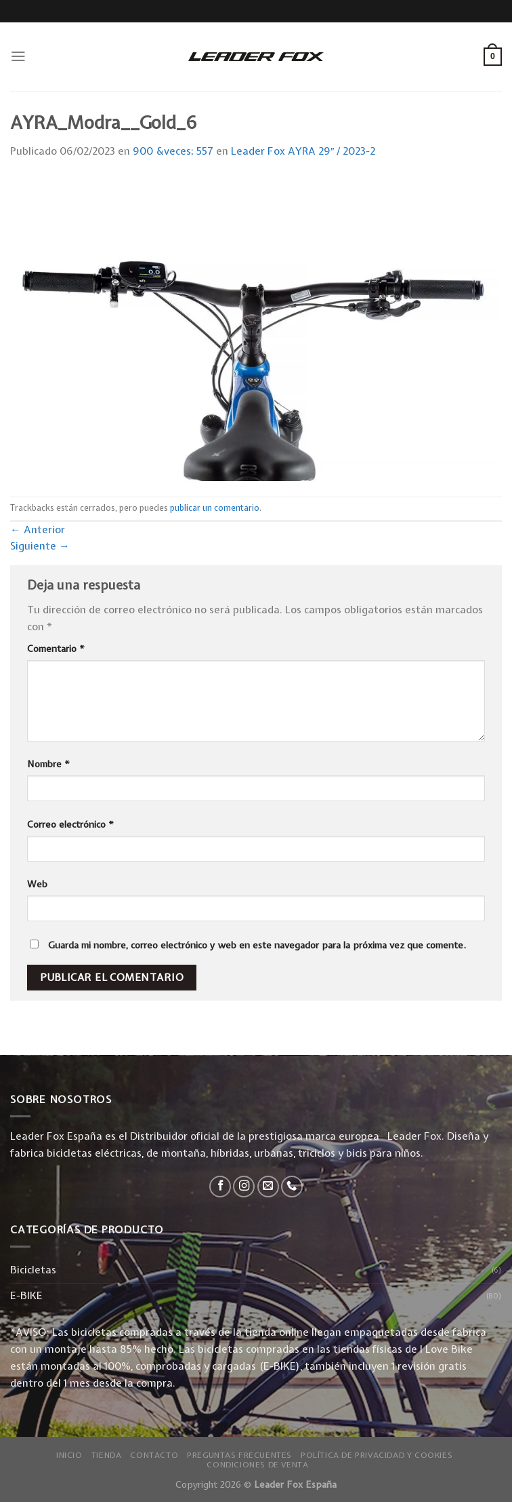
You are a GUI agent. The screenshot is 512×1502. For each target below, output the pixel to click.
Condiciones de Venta (257, 1464)
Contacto (154, 1455)
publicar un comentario (214, 508)
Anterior (37, 529)
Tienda (106, 1455)
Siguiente (40, 546)
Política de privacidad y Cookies (376, 1455)
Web (37, 884)
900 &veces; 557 (173, 151)
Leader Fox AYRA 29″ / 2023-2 (303, 151)
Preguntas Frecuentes (239, 1455)
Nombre (48, 764)
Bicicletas (33, 1270)
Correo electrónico (70, 824)
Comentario (56, 648)
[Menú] (18, 56)
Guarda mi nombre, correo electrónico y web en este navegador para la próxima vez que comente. (257, 945)
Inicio (69, 1455)
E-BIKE (26, 1295)
